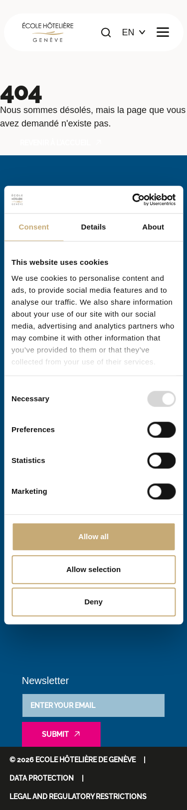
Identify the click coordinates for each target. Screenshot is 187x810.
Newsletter (45, 680)
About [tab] (153, 227)
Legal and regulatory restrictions (78, 797)
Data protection (41, 778)
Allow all (93, 536)
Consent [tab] (33, 227)
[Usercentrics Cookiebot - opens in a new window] (133, 199)
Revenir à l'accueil (55, 143)
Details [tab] (93, 227)
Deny (93, 601)
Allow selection (93, 569)
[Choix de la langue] (134, 32)
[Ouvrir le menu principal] (163, 32)
